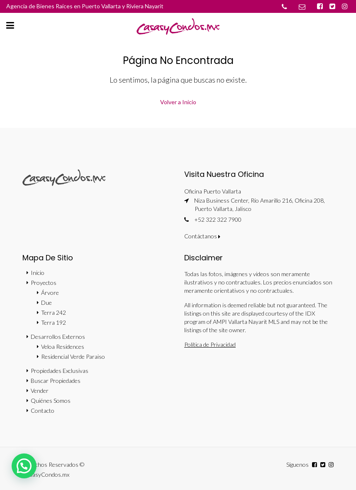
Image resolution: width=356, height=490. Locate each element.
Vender (40, 390)
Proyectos (43, 282)
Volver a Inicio (178, 101)
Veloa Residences (62, 346)
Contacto (42, 410)
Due (46, 302)
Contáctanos (202, 236)
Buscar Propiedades (55, 380)
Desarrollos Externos (58, 336)
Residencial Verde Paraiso (73, 356)
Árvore (50, 292)
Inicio (37, 272)
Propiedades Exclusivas (59, 370)
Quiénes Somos (51, 400)
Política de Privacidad (210, 344)
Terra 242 (53, 312)
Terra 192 (53, 322)
